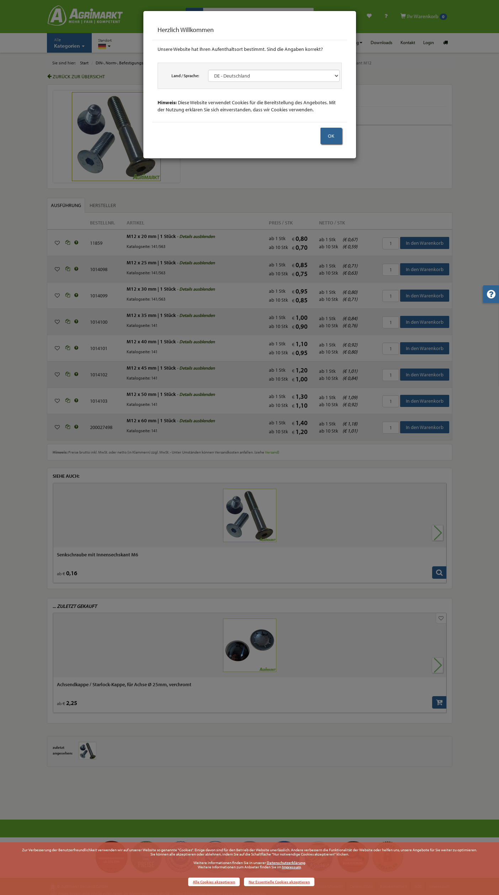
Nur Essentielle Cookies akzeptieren (279, 881)
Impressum (291, 866)
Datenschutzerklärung (286, 862)
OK (331, 136)
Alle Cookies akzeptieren (214, 881)
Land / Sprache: (185, 75)
